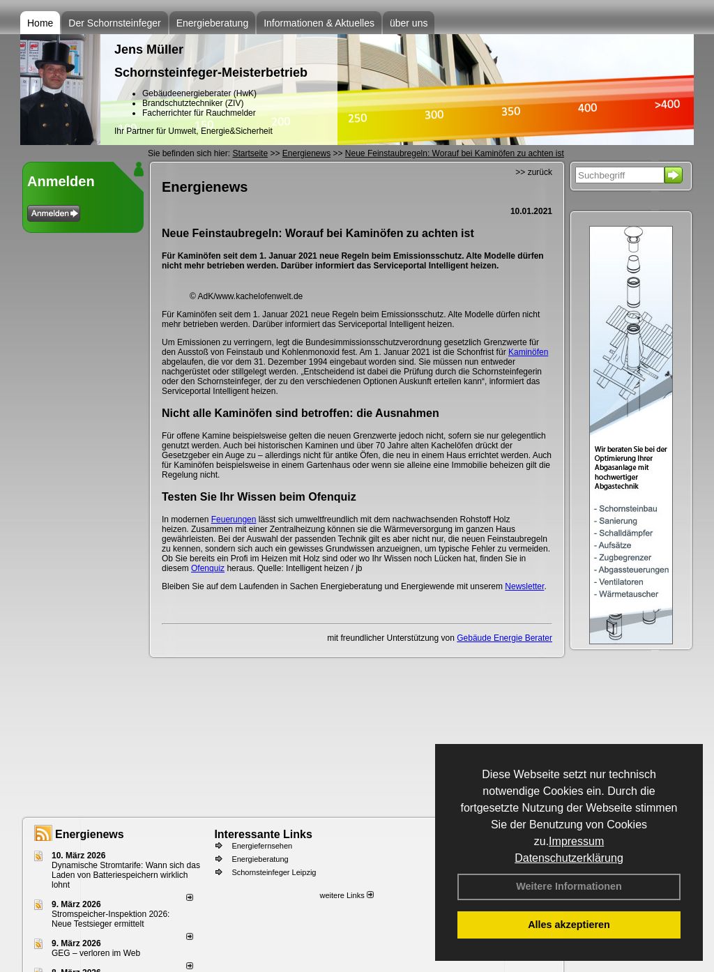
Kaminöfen (528, 352)
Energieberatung (212, 23)
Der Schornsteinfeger (114, 23)
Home (40, 23)
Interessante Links (263, 834)
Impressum (576, 841)
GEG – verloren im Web (96, 953)
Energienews (89, 834)
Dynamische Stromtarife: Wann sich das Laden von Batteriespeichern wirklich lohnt (126, 875)
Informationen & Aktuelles (319, 23)
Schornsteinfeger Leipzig (273, 872)
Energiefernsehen (261, 846)
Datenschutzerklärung (569, 858)
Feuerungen (234, 519)
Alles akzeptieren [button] (569, 924)
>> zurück (533, 172)
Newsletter (524, 586)
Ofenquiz (208, 568)
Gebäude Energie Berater (504, 638)
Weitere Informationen (569, 886)
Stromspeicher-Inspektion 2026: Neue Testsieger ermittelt (110, 919)
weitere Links (346, 895)
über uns (408, 23)
